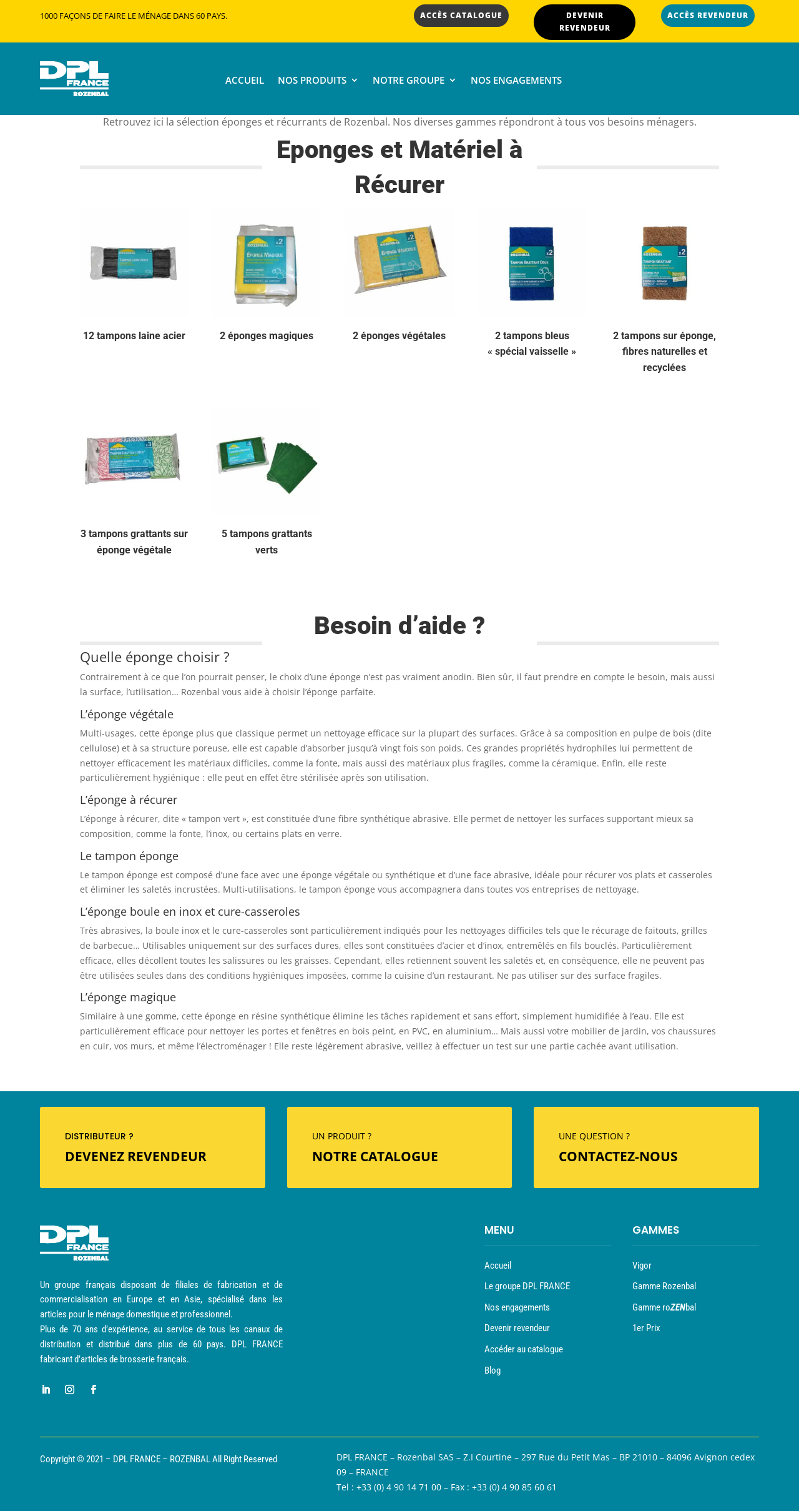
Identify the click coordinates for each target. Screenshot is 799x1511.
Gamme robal (664, 1307)
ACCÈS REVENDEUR (707, 15)
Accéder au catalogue (523, 1349)
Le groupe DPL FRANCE (527, 1286)
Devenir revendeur (517, 1328)
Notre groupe (408, 81)
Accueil (244, 81)
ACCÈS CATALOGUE (461, 15)
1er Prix (646, 1328)
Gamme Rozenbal (664, 1286)
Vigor (642, 1265)
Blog (492, 1370)
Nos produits (312, 81)
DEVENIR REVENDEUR (584, 21)
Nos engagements (516, 81)
